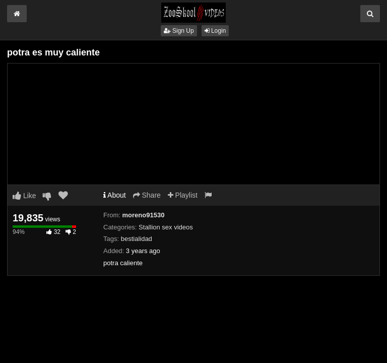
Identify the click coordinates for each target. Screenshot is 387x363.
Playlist (183, 195)
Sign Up (179, 30)
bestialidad (136, 239)
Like (24, 196)
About (114, 195)
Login (215, 30)
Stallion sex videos (166, 227)
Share (147, 195)
